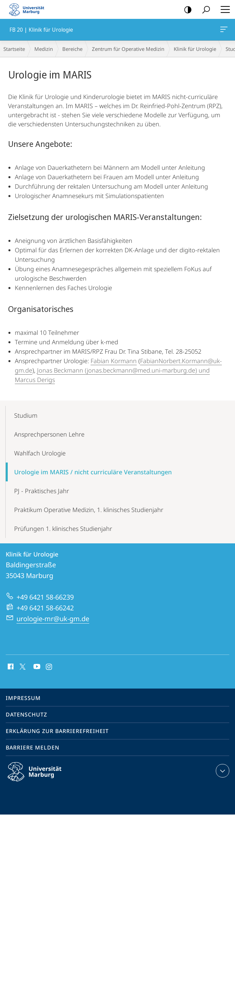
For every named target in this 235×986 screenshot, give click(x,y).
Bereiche (72, 48)
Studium (25, 415)
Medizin (43, 48)
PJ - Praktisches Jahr (41, 491)
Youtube (36, 667)
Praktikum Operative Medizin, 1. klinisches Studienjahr (88, 510)
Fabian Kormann (114, 361)
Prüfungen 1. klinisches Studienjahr (63, 528)
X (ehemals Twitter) (21, 666)
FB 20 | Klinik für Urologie (223, 31)
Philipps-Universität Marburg (40, 777)
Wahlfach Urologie (40, 453)
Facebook (10, 667)
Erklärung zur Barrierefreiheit (57, 731)
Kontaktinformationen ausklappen (222, 771)
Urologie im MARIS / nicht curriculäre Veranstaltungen (93, 472)
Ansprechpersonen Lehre (49, 434)
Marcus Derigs (35, 380)
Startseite (14, 48)
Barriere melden (32, 747)
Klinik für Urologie (195, 48)
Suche (204, 10)
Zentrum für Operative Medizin (128, 48)
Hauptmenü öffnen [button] (223, 9)
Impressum (23, 698)
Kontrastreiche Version (186, 10)
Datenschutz (26, 714)
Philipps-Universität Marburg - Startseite (28, 9)
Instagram (49, 667)
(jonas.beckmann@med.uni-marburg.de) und (146, 370)
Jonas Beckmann (60, 370)
